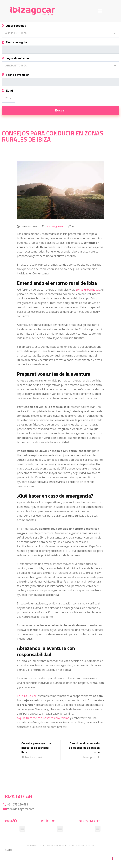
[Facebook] (112, 858)
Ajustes (8, 849)
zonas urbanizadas (88, 289)
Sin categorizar (55, 226)
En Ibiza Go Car (26, 696)
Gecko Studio (87, 846)
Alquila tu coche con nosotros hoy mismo (43, 718)
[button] (100, 11)
